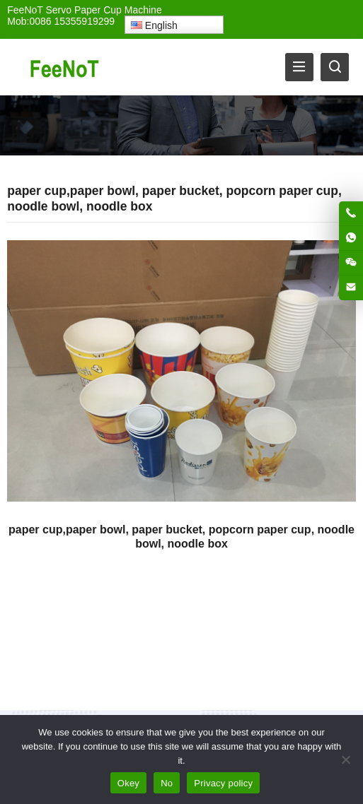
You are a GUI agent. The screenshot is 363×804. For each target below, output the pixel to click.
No (167, 783)
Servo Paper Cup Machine (103, 10)
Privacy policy (223, 783)
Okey (128, 783)
